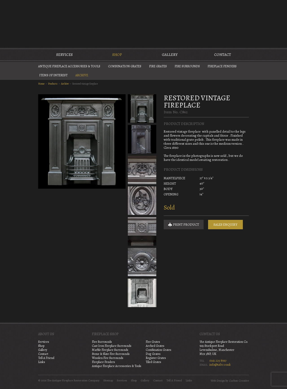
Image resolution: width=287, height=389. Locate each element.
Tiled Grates (153, 362)
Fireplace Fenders (222, 66)
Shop (117, 54)
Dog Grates (153, 354)
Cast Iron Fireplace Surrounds (111, 346)
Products (52, 83)
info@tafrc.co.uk (220, 365)
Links (41, 362)
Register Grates (156, 358)
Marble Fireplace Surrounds (110, 350)
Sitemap (108, 380)
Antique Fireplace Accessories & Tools (69, 66)
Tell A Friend (46, 358)
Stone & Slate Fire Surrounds (111, 354)
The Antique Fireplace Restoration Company (143, 23)
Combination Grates (124, 66)
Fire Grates (158, 66)
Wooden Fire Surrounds (107, 358)
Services (64, 54)
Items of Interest (53, 75)
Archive (81, 75)
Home (41, 83)
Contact (222, 54)
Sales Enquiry (225, 224)
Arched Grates (155, 346)
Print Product (183, 224)
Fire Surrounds (187, 66)
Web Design (218, 381)
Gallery (170, 54)
